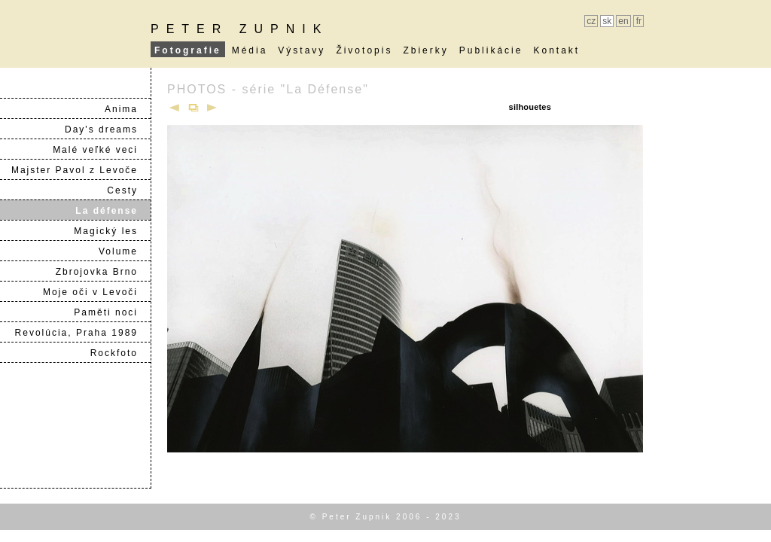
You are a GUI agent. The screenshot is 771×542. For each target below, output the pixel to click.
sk (606, 21)
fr (638, 21)
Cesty (128, 190)
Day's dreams (107, 129)
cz (591, 21)
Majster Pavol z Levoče (80, 170)
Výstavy (301, 50)
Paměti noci (112, 312)
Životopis (364, 50)
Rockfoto (120, 353)
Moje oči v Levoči (96, 292)
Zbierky (425, 50)
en (623, 21)
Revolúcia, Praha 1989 (82, 332)
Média (250, 50)
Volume (124, 251)
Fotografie (187, 50)
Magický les (112, 231)
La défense (112, 211)
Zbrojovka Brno (103, 271)
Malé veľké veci (101, 150)
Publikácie (491, 50)
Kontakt (556, 50)
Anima (127, 109)
